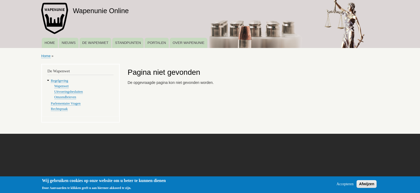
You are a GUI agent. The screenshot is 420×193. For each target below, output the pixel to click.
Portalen (157, 43)
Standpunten (128, 43)
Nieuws (69, 43)
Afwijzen (366, 185)
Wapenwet (61, 86)
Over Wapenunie (188, 43)
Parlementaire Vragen (66, 103)
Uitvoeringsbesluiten (68, 92)
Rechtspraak (59, 109)
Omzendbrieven (65, 97)
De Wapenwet (95, 43)
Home (49, 43)
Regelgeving (59, 81)
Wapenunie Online (101, 10)
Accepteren (345, 185)
